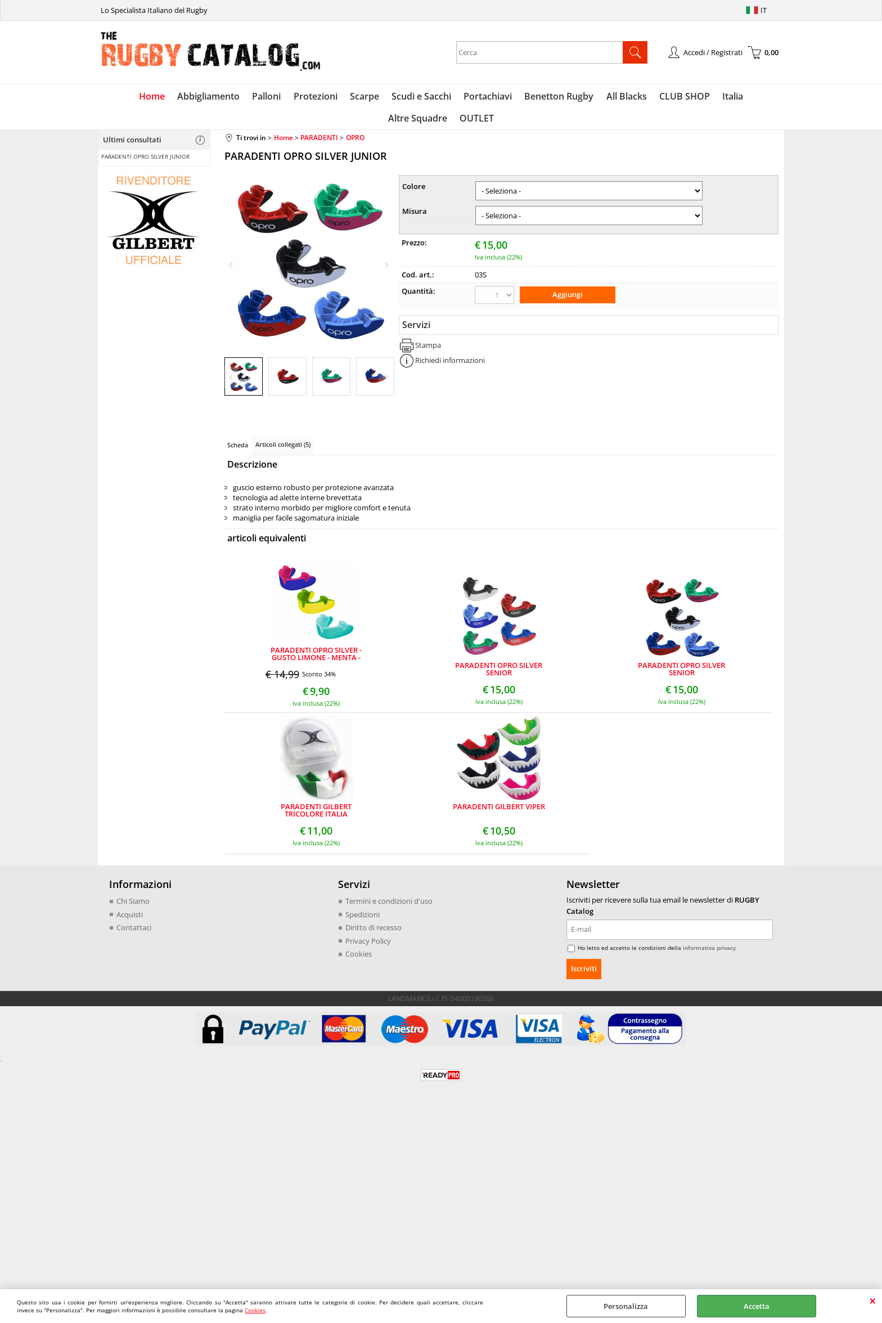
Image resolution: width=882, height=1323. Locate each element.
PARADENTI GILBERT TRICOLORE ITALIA (316, 815)
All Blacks (588, 97)
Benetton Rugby (521, 97)
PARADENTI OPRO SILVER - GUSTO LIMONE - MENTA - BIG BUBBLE (316, 659)
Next (386, 382)
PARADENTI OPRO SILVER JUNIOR (145, 161)
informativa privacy (709, 952)
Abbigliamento (178, 97)
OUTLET (441, 122)
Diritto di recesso (373, 932)
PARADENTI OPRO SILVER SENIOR (498, 674)
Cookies (255, 1310)
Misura (414, 216)
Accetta (757, 1306)
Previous (231, 382)
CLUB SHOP (644, 97)
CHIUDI (872, 1300)
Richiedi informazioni (450, 365)
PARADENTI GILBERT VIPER (499, 812)
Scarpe (330, 97)
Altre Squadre (742, 97)
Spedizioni (362, 919)
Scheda (237, 450)
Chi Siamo (133, 906)
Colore (413, 191)
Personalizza (626, 1306)
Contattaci (133, 932)
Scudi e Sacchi (386, 97)
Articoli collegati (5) (282, 449)
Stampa (428, 349)
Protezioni (283, 97)
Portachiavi (452, 97)
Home (123, 97)
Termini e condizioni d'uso (389, 906)
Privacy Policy (368, 945)
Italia (691, 97)
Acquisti (129, 919)
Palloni (235, 97)
